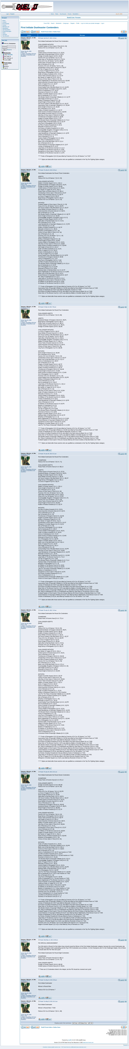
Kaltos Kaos (56, 31)
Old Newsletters (6, 29)
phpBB (69, 1040)
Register (12, 14)
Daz (59, 1047)
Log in (102, 23)
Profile (77, 23)
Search (52, 23)
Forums (69, 14)
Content (4, 22)
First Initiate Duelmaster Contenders (40, 27)
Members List (6, 26)
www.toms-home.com (88, 1042)
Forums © (125, 1045)
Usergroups (66, 23)
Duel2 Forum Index (46, 31)
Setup (4, 32)
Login (7, 14)
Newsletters (75, 14)
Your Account (63, 14)
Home (52, 14)
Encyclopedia (6, 23)
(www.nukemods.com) (81, 1047)
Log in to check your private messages (90, 23)
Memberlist (58, 23)
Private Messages (7, 31)
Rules (56, 14)
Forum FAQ (46, 23)
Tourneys (5, 34)
